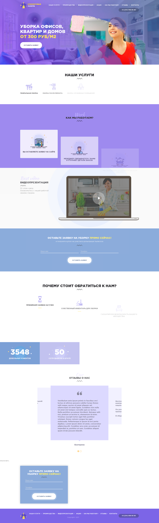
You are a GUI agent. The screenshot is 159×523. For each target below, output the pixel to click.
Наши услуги (54, 5)
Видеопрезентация (85, 5)
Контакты (135, 5)
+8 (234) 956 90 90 (129, 9)
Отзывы (125, 5)
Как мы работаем (112, 5)
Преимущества (69, 5)
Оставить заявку (31, 45)
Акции (99, 5)
